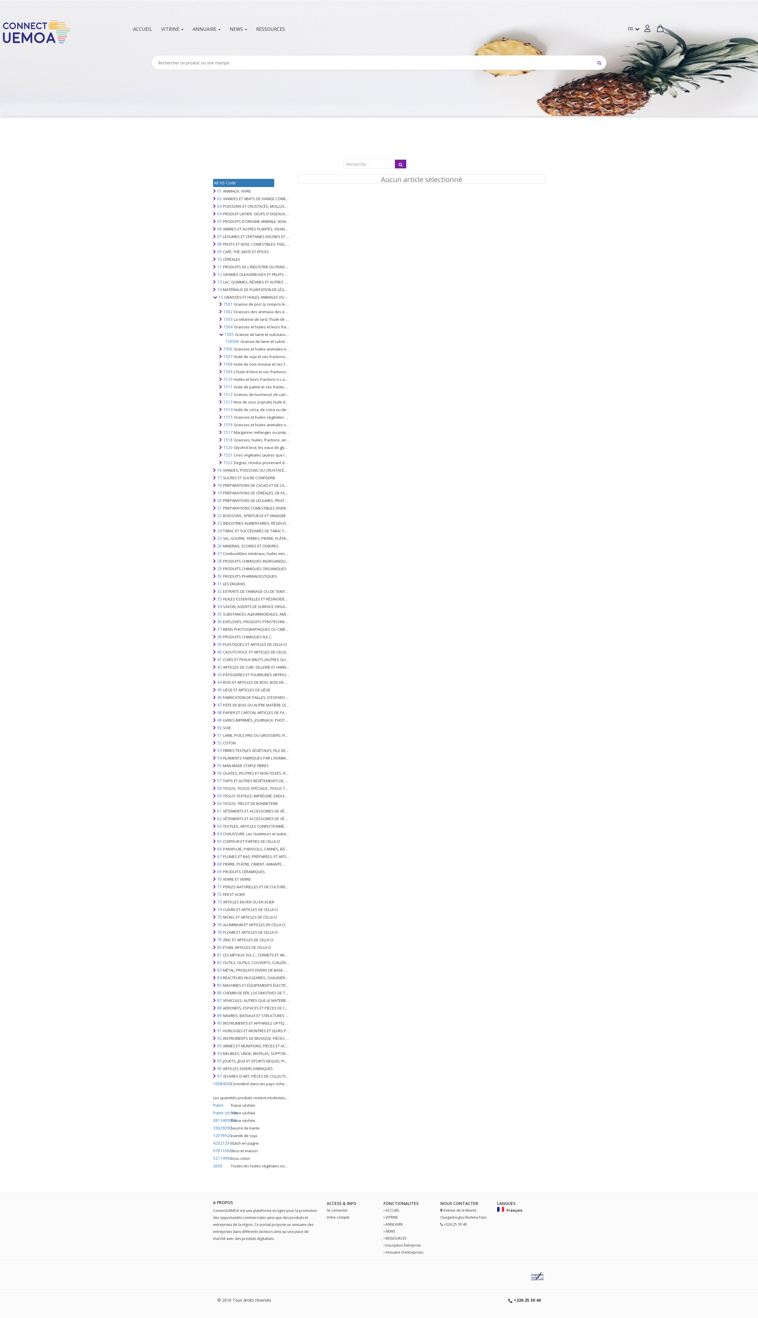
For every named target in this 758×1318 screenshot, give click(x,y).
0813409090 (221, 1120)
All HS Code (225, 183)
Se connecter (337, 1210)
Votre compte (338, 1217)
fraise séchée (221, 1113)
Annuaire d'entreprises (404, 1252)
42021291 (221, 1143)
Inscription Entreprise (403, 1245)
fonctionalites (401, 1203)
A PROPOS (223, 1202)
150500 (232, 341)
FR (634, 28)
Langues (506, 1203)
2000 (217, 1166)
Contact (463, 1203)
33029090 (221, 1128)
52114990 (221, 1158)
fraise (218, 1105)
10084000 (221, 1083)
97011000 (221, 1150)
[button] (647, 28)
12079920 (221, 1135)
